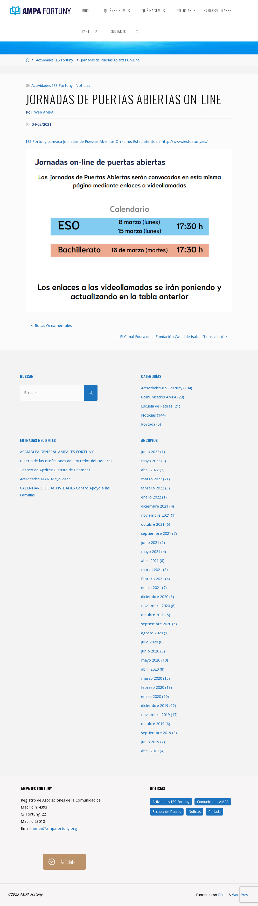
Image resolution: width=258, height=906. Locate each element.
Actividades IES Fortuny (54, 60)
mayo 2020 (150, 660)
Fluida (222, 895)
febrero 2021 (152, 579)
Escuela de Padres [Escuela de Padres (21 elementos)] (166, 812)
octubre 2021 (152, 524)
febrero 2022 (152, 488)
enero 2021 (151, 587)
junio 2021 (150, 542)
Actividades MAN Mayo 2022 (45, 479)
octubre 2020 (152, 615)
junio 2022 (150, 452)
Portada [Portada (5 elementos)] (214, 812)
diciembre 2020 (154, 596)
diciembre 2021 (154, 506)
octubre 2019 (152, 723)
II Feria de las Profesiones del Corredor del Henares (66, 461)
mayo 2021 (150, 551)
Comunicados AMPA (158, 397)
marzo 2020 (151, 678)
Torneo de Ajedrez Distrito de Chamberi (56, 470)
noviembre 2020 (155, 605)
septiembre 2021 (156, 533)
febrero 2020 (152, 687)
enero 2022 (151, 497)
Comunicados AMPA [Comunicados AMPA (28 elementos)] (212, 802)
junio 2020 (150, 651)
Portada (148, 424)
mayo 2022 (150, 461)
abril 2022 (150, 470)
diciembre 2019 (154, 705)
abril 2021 (150, 560)
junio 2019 (150, 742)
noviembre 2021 (155, 515)
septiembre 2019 (156, 733)
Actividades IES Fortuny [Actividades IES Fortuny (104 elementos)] (171, 802)
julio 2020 (149, 642)
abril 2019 (150, 751)
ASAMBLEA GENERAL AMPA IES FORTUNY (57, 452)
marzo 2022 (151, 479)
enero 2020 (151, 696)
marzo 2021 (151, 569)
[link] (138, 31)
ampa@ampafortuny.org (55, 828)
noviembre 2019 (155, 714)
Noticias (82, 85)
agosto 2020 (152, 633)
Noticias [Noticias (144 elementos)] (195, 812)
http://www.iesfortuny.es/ (185, 141)
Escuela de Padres (156, 406)
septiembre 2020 (156, 624)
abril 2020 (150, 669)
